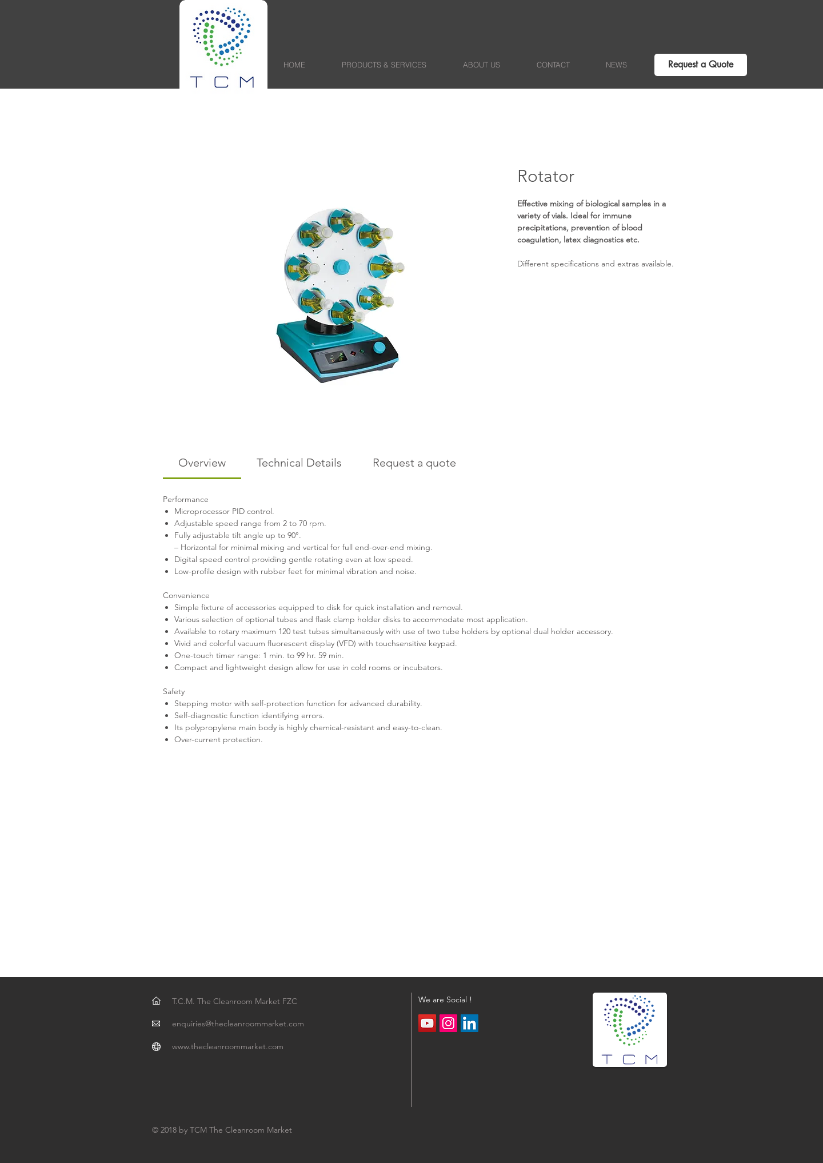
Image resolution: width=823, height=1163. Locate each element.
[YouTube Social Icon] (427, 1023)
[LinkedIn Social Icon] (469, 1023)
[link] (202, 462)
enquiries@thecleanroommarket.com (238, 1023)
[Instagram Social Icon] (448, 1023)
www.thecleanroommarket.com (227, 1046)
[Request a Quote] (700, 65)
